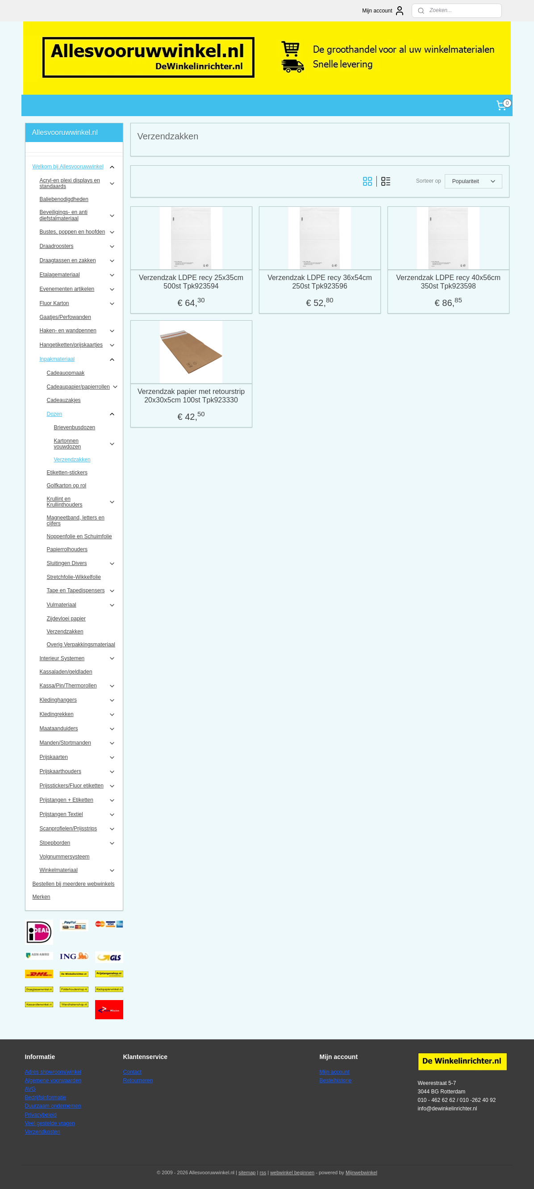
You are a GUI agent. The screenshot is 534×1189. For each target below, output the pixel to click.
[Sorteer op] (473, 181)
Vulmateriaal (81, 605)
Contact (132, 1072)
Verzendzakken (72, 459)
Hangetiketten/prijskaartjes (78, 345)
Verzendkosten (42, 1132)
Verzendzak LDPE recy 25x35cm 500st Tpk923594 (191, 282)
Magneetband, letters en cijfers (75, 521)
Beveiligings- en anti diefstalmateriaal (78, 215)
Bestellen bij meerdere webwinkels (74, 884)
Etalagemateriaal (78, 275)
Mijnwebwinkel (361, 1172)
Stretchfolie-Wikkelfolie (74, 577)
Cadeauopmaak (66, 373)
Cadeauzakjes (64, 400)
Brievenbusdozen (75, 427)
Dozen (81, 414)
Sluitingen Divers (81, 563)
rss (262, 1172)
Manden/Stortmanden (78, 743)
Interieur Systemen (78, 658)
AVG (30, 1089)
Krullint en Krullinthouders (81, 502)
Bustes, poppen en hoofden (78, 232)
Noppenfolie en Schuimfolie (79, 536)
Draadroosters (78, 246)
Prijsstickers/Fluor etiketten (78, 786)
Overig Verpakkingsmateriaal (81, 644)
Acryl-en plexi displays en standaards (78, 183)
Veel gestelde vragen (50, 1123)
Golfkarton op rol (67, 485)
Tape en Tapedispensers (81, 590)
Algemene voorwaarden (53, 1080)
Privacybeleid (41, 1115)
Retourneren (138, 1080)
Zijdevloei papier (66, 618)
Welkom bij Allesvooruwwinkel (74, 167)
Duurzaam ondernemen (53, 1106)
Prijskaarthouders (78, 771)
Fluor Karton (78, 303)
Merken (41, 897)
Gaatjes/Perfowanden (65, 317)
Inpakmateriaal (78, 359)
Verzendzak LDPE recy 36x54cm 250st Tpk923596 (319, 282)
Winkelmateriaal (78, 870)
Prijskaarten (78, 757)
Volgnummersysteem (65, 857)
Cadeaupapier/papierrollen (83, 386)
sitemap (247, 1172)
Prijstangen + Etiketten (78, 800)
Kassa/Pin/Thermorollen (78, 686)
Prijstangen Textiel (78, 814)
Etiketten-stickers (67, 472)
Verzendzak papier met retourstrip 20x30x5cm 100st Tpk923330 (191, 396)
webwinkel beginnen (292, 1172)
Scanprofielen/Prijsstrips (78, 829)
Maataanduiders (78, 729)
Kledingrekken (78, 714)
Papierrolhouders (67, 549)
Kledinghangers (78, 700)
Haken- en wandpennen (78, 331)
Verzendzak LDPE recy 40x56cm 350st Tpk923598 (448, 282)
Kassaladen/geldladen (66, 672)
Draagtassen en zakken (78, 260)
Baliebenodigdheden (64, 199)
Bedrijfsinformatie (46, 1097)
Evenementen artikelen (78, 289)
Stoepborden (78, 843)
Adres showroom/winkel (53, 1072)
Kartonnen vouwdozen (85, 444)
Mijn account (383, 10)
